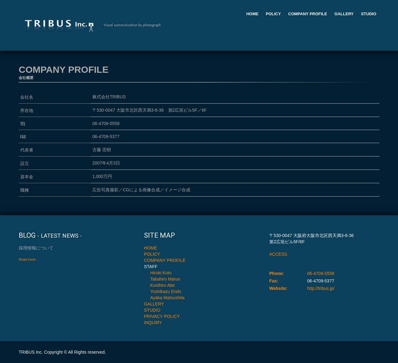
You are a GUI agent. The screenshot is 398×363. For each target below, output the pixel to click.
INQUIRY (153, 322)
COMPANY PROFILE (307, 14)
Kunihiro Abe (162, 285)
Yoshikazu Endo (165, 291)
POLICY (273, 14)
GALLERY (344, 14)
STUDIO (368, 14)
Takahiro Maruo (165, 279)
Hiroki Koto (160, 272)
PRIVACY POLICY (162, 316)
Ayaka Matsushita (167, 297)
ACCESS (278, 254)
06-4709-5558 (320, 273)
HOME (252, 14)
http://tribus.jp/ (321, 288)
